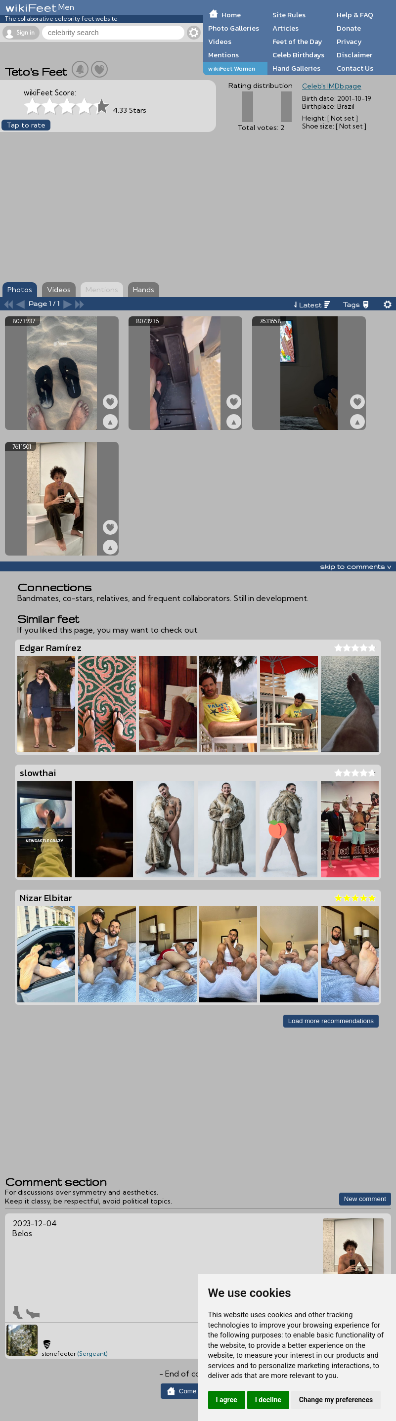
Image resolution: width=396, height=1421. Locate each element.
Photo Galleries (233, 28)
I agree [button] (226, 1400)
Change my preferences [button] (336, 1400)
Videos (219, 41)
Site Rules (289, 14)
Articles (285, 28)
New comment (365, 1199)
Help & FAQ (355, 14)
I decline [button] (268, 1400)
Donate (349, 28)
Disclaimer (354, 54)
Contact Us (355, 68)
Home (231, 14)
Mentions (223, 54)
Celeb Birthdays (298, 54)
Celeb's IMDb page (331, 86)
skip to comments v (355, 566)
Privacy (349, 41)
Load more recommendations (331, 1021)
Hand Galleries (296, 68)
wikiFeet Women (231, 68)
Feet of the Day (297, 41)
